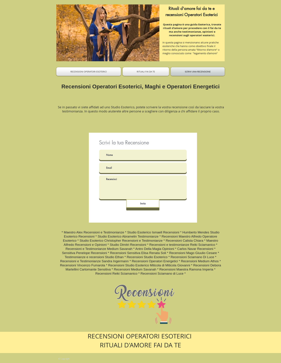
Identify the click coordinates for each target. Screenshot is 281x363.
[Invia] (142, 203)
